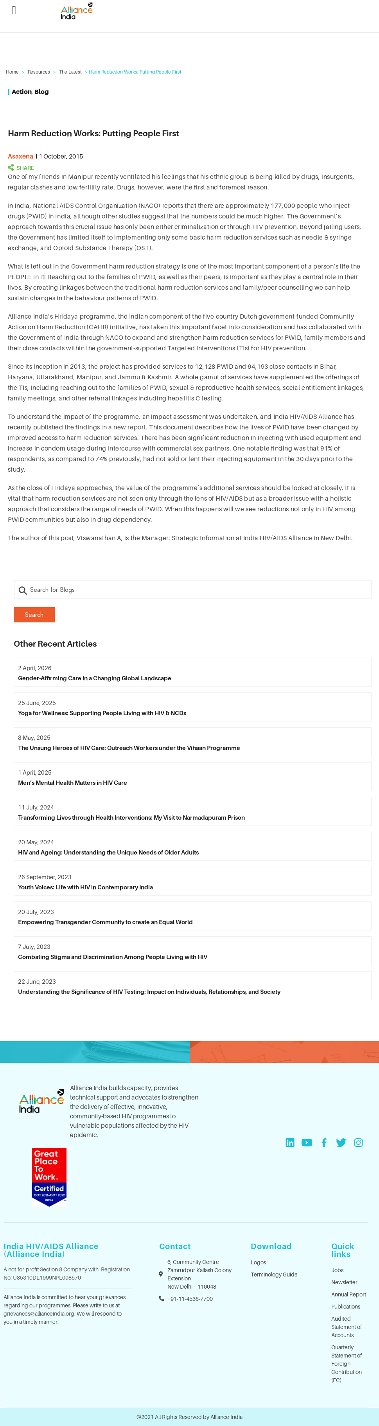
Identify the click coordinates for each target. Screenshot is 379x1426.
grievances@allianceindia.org (39, 1313)
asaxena (20, 156)
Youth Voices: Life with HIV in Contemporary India (85, 887)
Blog (41, 92)
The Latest (70, 72)
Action (22, 92)
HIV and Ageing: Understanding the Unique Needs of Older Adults (108, 852)
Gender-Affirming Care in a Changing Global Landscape (94, 677)
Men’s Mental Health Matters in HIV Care (72, 782)
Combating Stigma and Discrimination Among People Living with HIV (112, 956)
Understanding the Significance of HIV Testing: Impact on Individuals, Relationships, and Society (149, 991)
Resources (39, 72)
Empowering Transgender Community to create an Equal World (105, 921)
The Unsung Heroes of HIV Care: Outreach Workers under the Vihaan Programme (129, 747)
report (136, 427)
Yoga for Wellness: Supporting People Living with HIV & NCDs (102, 712)
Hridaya (66, 316)
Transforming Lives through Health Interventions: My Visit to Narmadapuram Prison (131, 817)
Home (12, 72)
